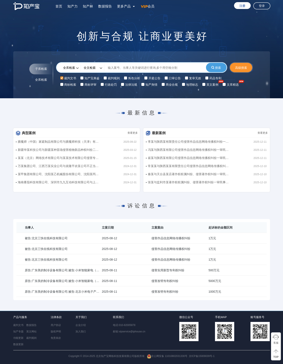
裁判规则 (31, 337)
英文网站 (31, 331)
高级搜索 (241, 67)
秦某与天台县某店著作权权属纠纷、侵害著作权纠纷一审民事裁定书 (188, 175)
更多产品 (124, 6)
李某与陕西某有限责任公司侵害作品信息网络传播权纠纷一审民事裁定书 (188, 142)
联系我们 (118, 317)
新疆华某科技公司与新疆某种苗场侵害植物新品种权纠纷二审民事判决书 (58, 150)
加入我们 (81, 331)
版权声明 (56, 331)
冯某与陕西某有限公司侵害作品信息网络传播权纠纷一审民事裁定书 (188, 150)
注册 (242, 5)
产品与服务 (20, 317)
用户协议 (56, 325)
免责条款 (56, 337)
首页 (58, 6)
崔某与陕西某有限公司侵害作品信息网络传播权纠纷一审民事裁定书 (188, 158)
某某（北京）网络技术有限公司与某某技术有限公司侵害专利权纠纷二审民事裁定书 (58, 158)
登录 (262, 5)
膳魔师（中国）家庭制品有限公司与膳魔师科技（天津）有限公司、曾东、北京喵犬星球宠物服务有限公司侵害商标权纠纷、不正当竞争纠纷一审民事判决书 (58, 142)
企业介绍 (81, 325)
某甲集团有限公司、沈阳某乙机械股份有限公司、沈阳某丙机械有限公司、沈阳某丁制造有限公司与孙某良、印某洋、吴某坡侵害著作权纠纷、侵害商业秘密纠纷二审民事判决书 (58, 175)
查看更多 (132, 132)
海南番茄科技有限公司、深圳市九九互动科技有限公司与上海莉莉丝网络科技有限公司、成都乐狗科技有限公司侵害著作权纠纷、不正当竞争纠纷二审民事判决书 (58, 183)
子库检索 (41, 68)
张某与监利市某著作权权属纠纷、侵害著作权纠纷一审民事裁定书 (188, 183)
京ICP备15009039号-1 (202, 356)
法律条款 (56, 317)
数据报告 (105, 6)
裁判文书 (18, 325)
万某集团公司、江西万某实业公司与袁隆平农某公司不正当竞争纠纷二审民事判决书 (58, 166)
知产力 (72, 6)
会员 (147, 6)
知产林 (88, 6)
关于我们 (81, 317)
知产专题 (18, 331)
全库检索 (41, 79)
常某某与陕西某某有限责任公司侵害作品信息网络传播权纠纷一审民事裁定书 (188, 166)
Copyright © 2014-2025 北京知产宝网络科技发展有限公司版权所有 (127, 356)
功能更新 (18, 337)
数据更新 (18, 344)
